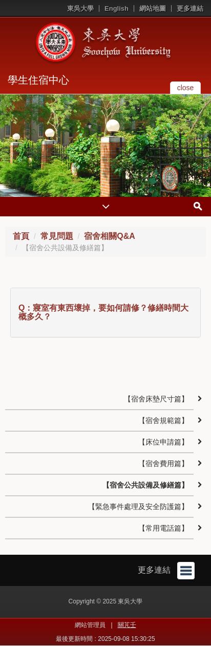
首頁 (21, 236)
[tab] (105, 312)
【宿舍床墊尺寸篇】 (156, 399)
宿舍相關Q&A (109, 236)
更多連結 (190, 8)
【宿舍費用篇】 (163, 463)
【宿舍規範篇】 (163, 420)
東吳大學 (80, 8)
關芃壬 (127, 625)
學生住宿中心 (38, 80)
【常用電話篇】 (163, 528)
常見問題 (56, 236)
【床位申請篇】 (163, 442)
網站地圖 (152, 8)
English (116, 8)
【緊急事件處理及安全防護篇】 (138, 506)
